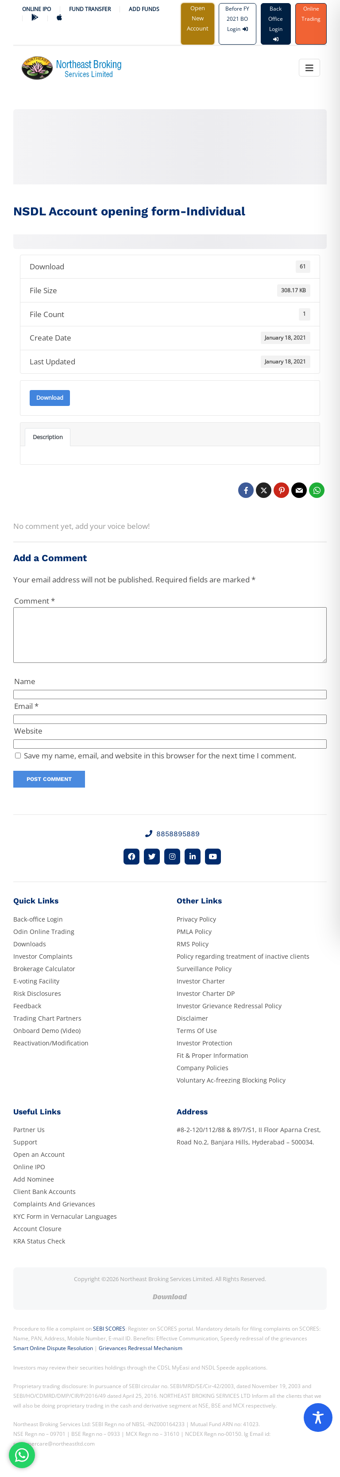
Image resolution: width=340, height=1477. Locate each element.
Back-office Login (38, 930)
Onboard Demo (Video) (47, 1041)
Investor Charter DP (206, 1004)
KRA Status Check (39, 1251)
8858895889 (172, 844)
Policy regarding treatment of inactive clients (243, 967)
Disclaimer (192, 1029)
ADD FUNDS (144, 9)
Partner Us (29, 1140)
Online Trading (311, 14)
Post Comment (49, 789)
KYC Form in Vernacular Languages (65, 1227)
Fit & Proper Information (212, 1066)
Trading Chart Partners (47, 1029)
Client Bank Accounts (44, 1202)
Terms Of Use (197, 1041)
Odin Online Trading (43, 942)
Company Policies (202, 1078)
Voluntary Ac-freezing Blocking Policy (231, 1091)
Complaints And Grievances (54, 1214)
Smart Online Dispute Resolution (53, 1358)
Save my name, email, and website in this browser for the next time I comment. (160, 766)
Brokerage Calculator (44, 979)
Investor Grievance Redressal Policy (229, 1016)
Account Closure (37, 1239)
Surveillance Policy (204, 979)
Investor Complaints (43, 967)
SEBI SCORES (109, 1339)
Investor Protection (204, 1053)
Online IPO (36, 9)
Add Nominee (33, 1190)
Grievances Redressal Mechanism (140, 1358)
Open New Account (198, 18)
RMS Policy (193, 954)
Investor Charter (201, 991)
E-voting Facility (36, 991)
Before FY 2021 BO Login (237, 19)
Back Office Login (275, 23)
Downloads (29, 954)
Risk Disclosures (37, 1004)
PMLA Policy (194, 942)
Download (49, 398)
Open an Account (39, 1165)
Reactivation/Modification (51, 1053)
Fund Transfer (90, 9)
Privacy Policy (196, 930)
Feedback (27, 1016)
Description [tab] (48, 437)
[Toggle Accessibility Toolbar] (318, 1417)
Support (25, 1152)
